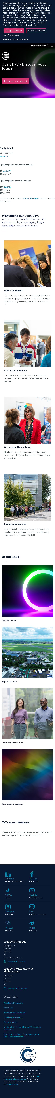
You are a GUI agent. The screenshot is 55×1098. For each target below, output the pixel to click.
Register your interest (15, 81)
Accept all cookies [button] (13, 30)
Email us (4, 156)
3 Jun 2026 (6, 187)
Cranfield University (38, 46)
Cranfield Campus (15, 941)
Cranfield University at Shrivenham (18, 970)
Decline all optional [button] (36, 30)
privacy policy (12, 1084)
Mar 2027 (6, 171)
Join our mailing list (31, 198)
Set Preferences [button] (11, 35)
